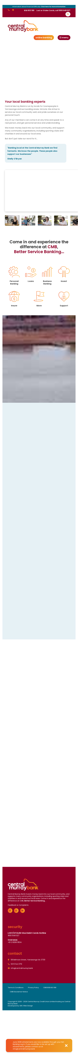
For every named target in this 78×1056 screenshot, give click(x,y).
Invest (63, 274)
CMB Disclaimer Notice (19, 992)
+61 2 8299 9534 (15, 942)
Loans (30, 274)
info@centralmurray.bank (24, 1049)
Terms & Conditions (15, 988)
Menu (63, 37)
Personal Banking (14, 275)
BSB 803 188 (29, 10)
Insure (14, 298)
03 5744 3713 (15, 964)
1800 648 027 (13, 936)
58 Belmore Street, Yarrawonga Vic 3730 (26, 960)
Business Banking (47, 275)
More (39, 298)
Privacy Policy (33, 988)
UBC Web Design (26, 1006)
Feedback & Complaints (18, 905)
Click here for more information (53, 7)
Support (63, 298)
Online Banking (43, 37)
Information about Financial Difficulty (39, 7)
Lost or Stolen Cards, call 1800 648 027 (53, 10)
